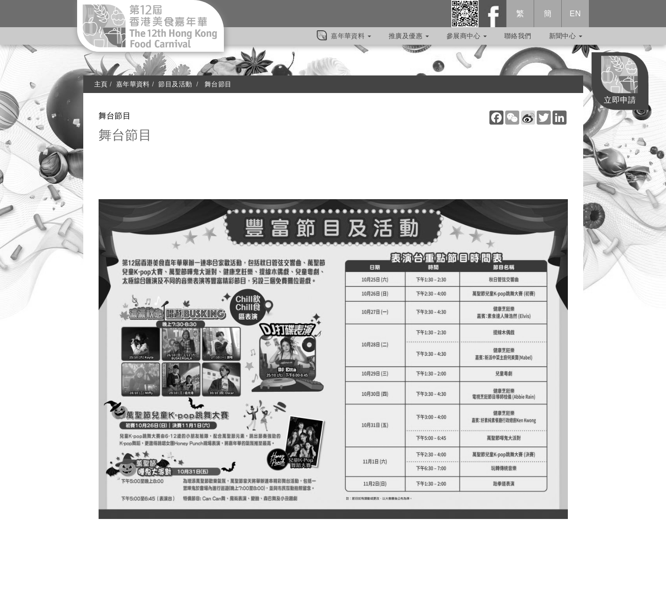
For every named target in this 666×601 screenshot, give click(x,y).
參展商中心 (466, 40)
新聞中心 (565, 40)
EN (575, 18)
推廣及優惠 (409, 40)
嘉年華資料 (351, 40)
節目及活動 (175, 84)
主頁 (101, 84)
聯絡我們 (517, 40)
